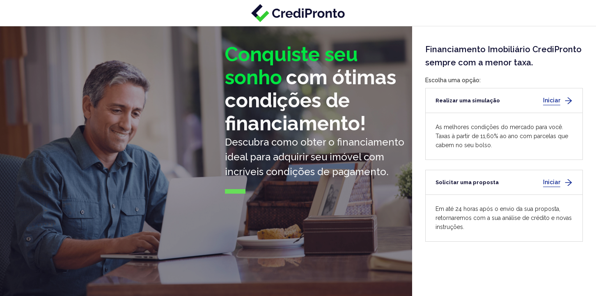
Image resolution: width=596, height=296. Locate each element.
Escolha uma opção (452, 80)
